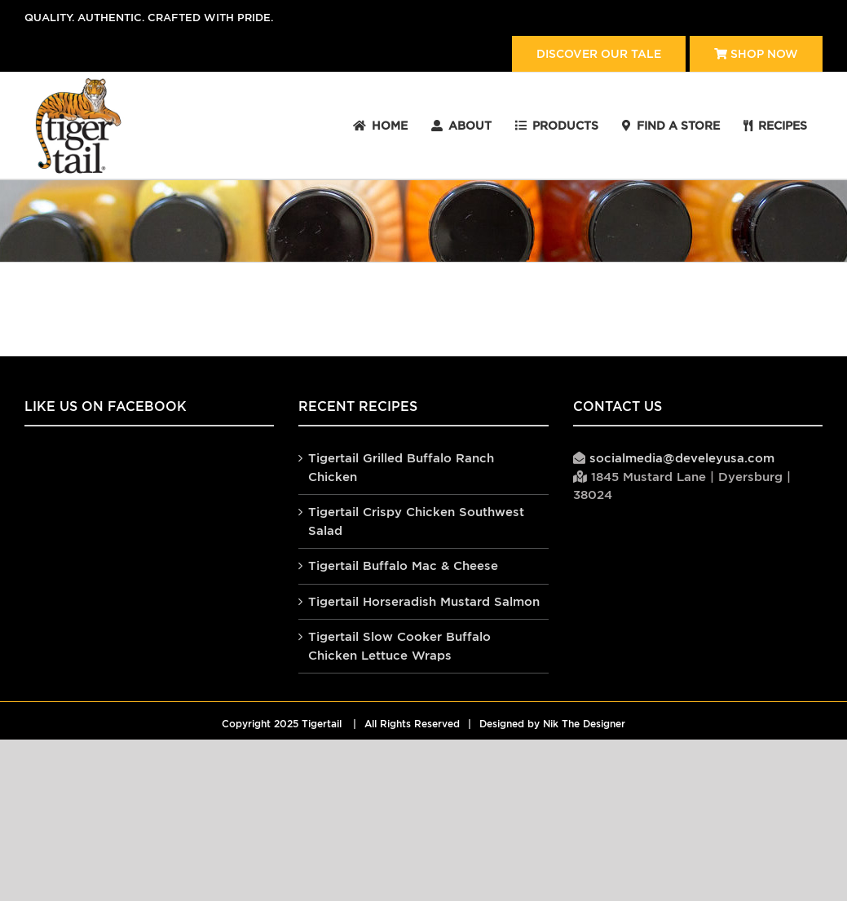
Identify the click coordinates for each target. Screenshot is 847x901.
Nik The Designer (584, 724)
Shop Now (756, 53)
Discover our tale (598, 53)
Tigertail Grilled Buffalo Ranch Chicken (401, 467)
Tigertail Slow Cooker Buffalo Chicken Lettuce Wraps (399, 646)
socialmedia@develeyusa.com (681, 458)
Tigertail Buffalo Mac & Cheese (403, 565)
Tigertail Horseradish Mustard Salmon (424, 601)
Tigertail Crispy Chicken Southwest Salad (416, 521)
